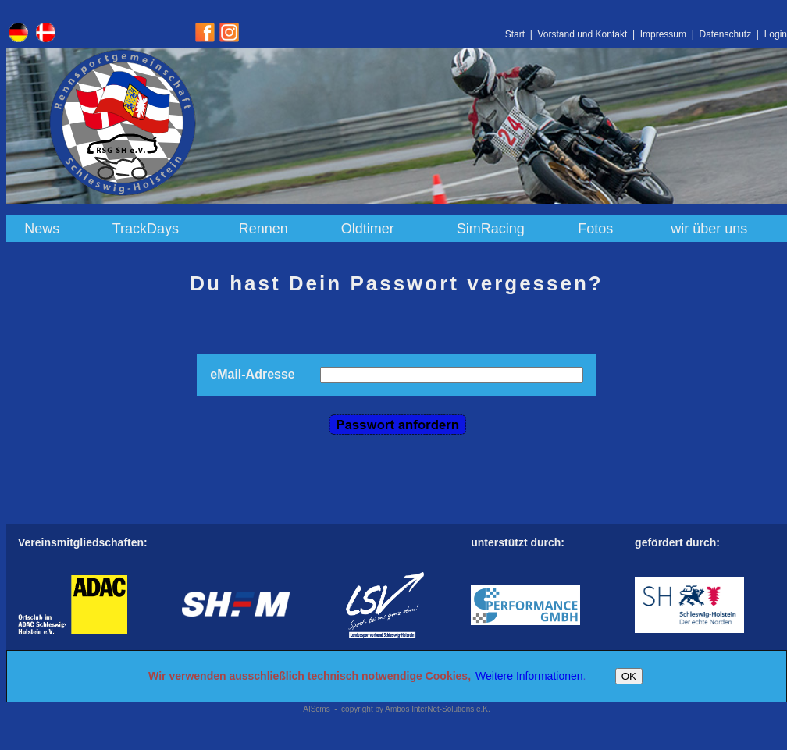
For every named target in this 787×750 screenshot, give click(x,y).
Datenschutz (725, 34)
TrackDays (145, 228)
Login (775, 34)
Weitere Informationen (528, 676)
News (41, 228)
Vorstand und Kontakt (582, 34)
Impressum (663, 34)
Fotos (595, 228)
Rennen (263, 228)
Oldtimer (367, 228)
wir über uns (709, 228)
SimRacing (491, 228)
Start (515, 34)
